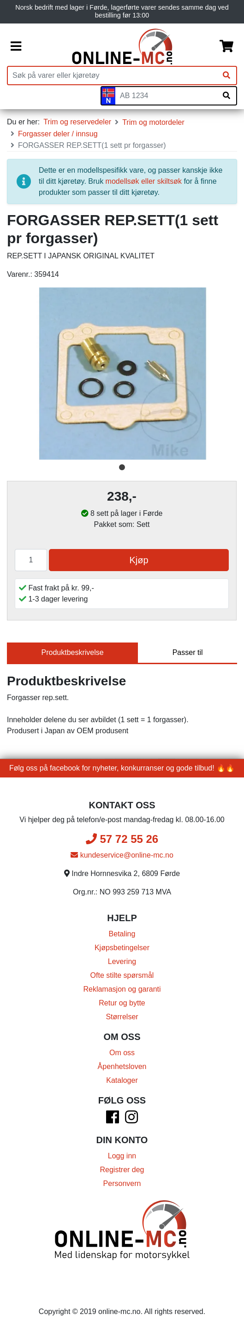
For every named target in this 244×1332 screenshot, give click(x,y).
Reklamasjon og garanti (122, 989)
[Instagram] (131, 1120)
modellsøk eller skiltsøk (144, 181)
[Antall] (31, 560)
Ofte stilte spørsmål (122, 975)
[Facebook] (112, 1120)
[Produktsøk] (112, 75)
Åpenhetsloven (122, 1066)
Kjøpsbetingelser (122, 948)
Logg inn (122, 1156)
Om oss (122, 1053)
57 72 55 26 (122, 839)
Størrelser (122, 1017)
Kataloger (122, 1080)
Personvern (122, 1183)
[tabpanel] (122, 373)
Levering (122, 961)
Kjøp (138, 560)
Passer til (188, 652)
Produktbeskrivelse (73, 652)
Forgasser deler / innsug (58, 134)
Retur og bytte (122, 1003)
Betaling (122, 934)
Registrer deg (122, 1170)
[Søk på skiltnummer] (226, 96)
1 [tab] (122, 467)
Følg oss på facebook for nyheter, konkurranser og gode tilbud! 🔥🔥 (122, 768)
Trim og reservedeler (77, 122)
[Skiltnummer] (166, 96)
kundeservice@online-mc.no (122, 855)
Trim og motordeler (153, 122)
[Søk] (226, 75)
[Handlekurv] (226, 46)
